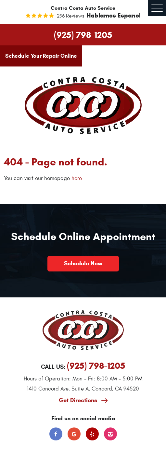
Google (74, 433)
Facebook (55, 433)
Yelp (92, 433)
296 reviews (70, 15)
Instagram (110, 433)
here (76, 178)
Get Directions (79, 400)
